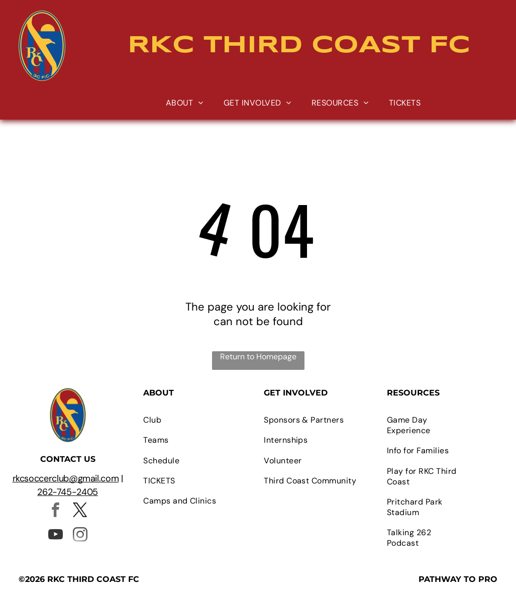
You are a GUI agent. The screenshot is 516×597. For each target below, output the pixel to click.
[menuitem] (185, 103)
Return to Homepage (258, 356)
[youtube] (55, 536)
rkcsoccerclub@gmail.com (66, 478)
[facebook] (55, 511)
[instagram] (80, 536)
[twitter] (80, 511)
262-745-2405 (67, 492)
